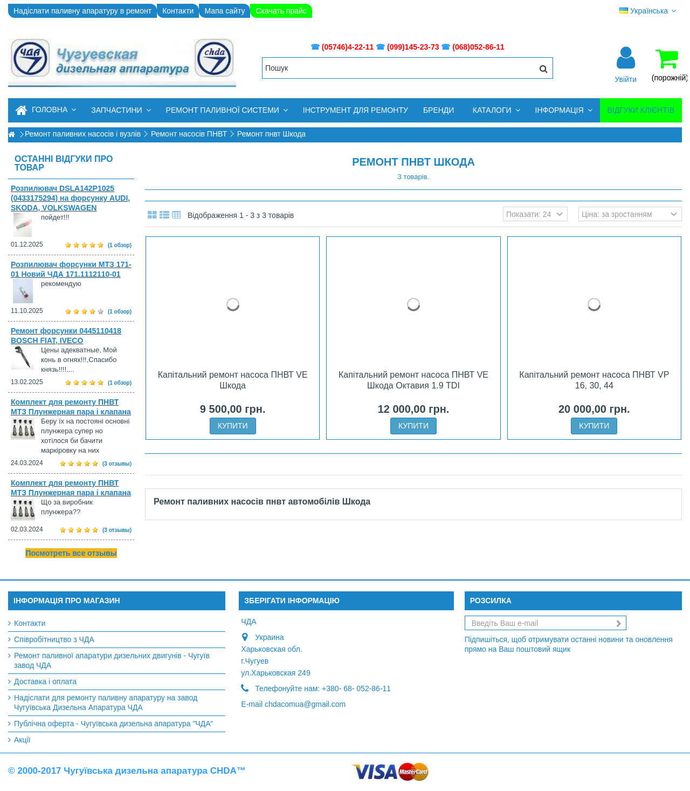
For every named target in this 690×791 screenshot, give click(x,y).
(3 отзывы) (117, 464)
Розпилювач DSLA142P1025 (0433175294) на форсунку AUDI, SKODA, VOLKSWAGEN (70, 198)
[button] (121, 110)
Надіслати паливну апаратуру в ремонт (82, 10)
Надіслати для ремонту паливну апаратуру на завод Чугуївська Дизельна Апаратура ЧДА (105, 702)
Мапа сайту (224, 10)
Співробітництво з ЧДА (54, 639)
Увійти (626, 79)
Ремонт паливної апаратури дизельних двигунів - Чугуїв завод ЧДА (112, 660)
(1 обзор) (120, 245)
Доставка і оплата (45, 681)
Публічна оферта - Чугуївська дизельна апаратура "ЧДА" (113, 723)
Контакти (178, 10)
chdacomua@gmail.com (305, 704)
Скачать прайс (281, 10)
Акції (22, 739)
